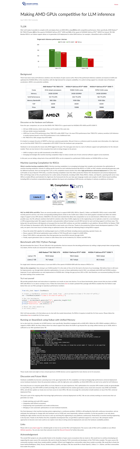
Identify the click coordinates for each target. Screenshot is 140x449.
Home (116, 4)
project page (36, 428)
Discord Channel (65, 430)
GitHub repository (26, 430)
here (66, 283)
